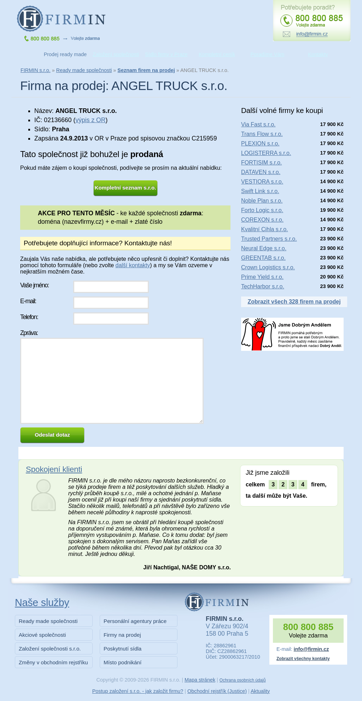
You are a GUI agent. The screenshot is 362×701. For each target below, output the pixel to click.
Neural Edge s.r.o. (263, 248)
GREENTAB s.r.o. (263, 258)
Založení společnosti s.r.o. (50, 649)
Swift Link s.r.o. (260, 191)
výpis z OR (90, 120)
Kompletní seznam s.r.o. (125, 188)
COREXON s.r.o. (262, 220)
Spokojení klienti (54, 469)
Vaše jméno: (34, 285)
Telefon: (29, 316)
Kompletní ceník (217, 54)
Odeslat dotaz (52, 435)
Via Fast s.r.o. (258, 124)
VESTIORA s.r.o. (262, 182)
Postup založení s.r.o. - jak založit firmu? (137, 691)
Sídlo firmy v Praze (166, 54)
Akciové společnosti (42, 635)
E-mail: (28, 301)
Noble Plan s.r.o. (261, 201)
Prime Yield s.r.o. (262, 277)
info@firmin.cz (311, 649)
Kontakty (318, 54)
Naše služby (42, 602)
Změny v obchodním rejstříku (53, 662)
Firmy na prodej (122, 635)
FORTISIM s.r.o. (261, 163)
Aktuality (260, 691)
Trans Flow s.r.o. (262, 134)
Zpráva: (29, 332)
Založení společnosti (116, 54)
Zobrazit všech (293, 302)
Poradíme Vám (268, 54)
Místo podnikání (122, 662)
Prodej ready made (65, 54)
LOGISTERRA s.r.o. (266, 153)
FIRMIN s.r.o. (36, 70)
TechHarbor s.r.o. (262, 286)
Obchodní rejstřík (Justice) (217, 691)
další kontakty (132, 265)
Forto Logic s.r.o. (262, 210)
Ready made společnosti (84, 70)
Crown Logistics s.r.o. (268, 267)
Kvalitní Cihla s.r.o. (264, 229)
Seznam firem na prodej (146, 70)
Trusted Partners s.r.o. (269, 239)
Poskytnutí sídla (122, 649)
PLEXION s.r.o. (260, 143)
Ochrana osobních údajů (243, 680)
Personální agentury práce (135, 621)
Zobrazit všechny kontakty (303, 658)
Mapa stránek (200, 680)
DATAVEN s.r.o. (260, 172)
